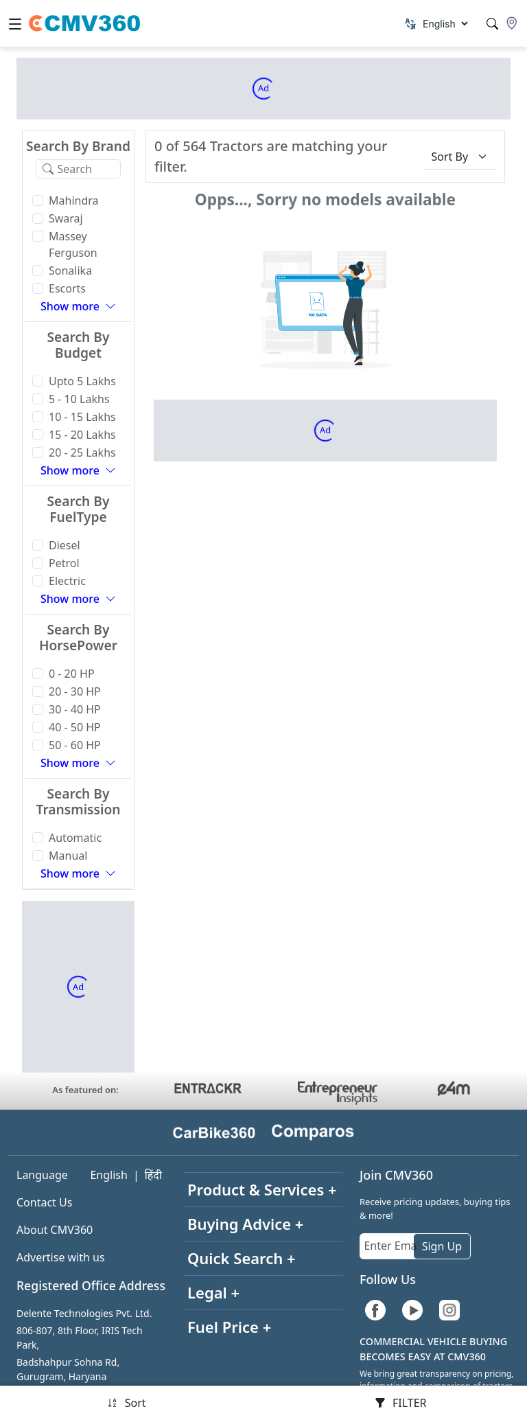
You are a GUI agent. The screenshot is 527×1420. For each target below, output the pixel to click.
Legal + (213, 1292)
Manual (68, 855)
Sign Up (442, 1246)
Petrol (64, 563)
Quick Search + (241, 1258)
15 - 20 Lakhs (82, 434)
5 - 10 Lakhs (79, 398)
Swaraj (66, 218)
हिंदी (153, 1174)
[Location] (512, 23)
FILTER (401, 1402)
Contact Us (44, 1202)
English (108, 1174)
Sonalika (70, 270)
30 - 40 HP (75, 709)
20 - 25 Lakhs (82, 452)
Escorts (67, 288)
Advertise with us (60, 1257)
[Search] (492, 24)
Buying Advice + (245, 1223)
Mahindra (74, 200)
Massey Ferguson (73, 244)
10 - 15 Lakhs (82, 416)
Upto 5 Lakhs (82, 381)
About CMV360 (54, 1229)
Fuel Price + (229, 1326)
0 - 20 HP (72, 673)
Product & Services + (262, 1189)
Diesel (64, 545)
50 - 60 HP (75, 745)
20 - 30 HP (75, 691)
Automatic (75, 837)
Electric (67, 580)
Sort (126, 1402)
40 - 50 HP (75, 727)
